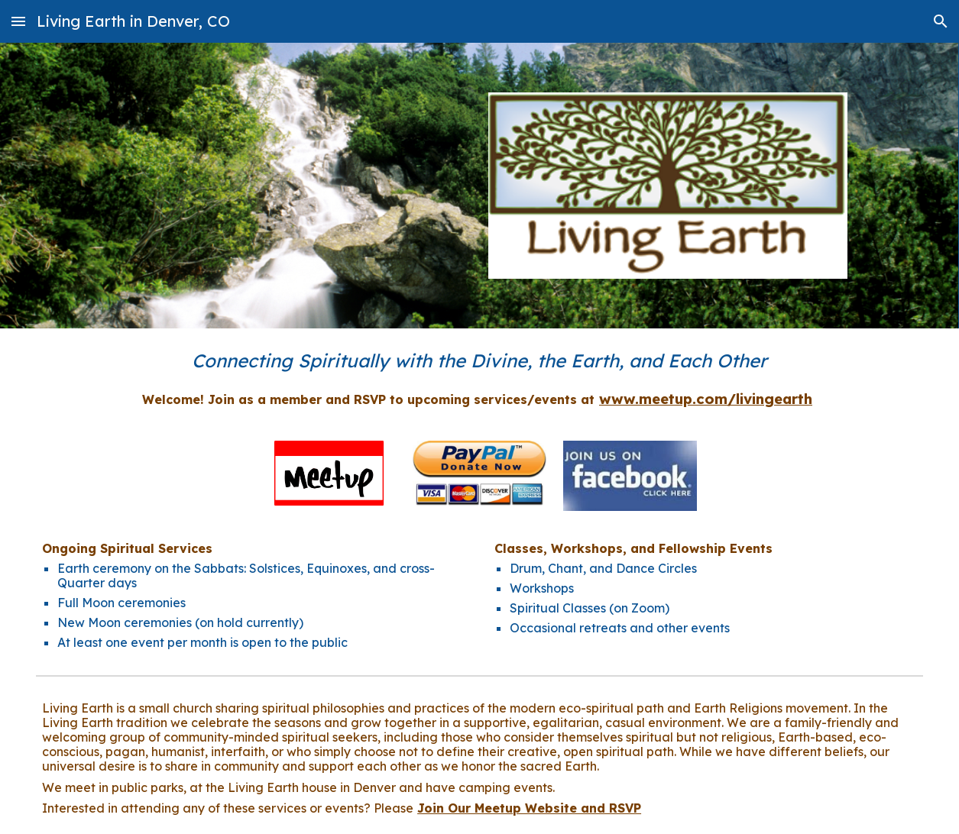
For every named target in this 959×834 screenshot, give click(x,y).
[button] (18, 21)
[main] (479, 361)
